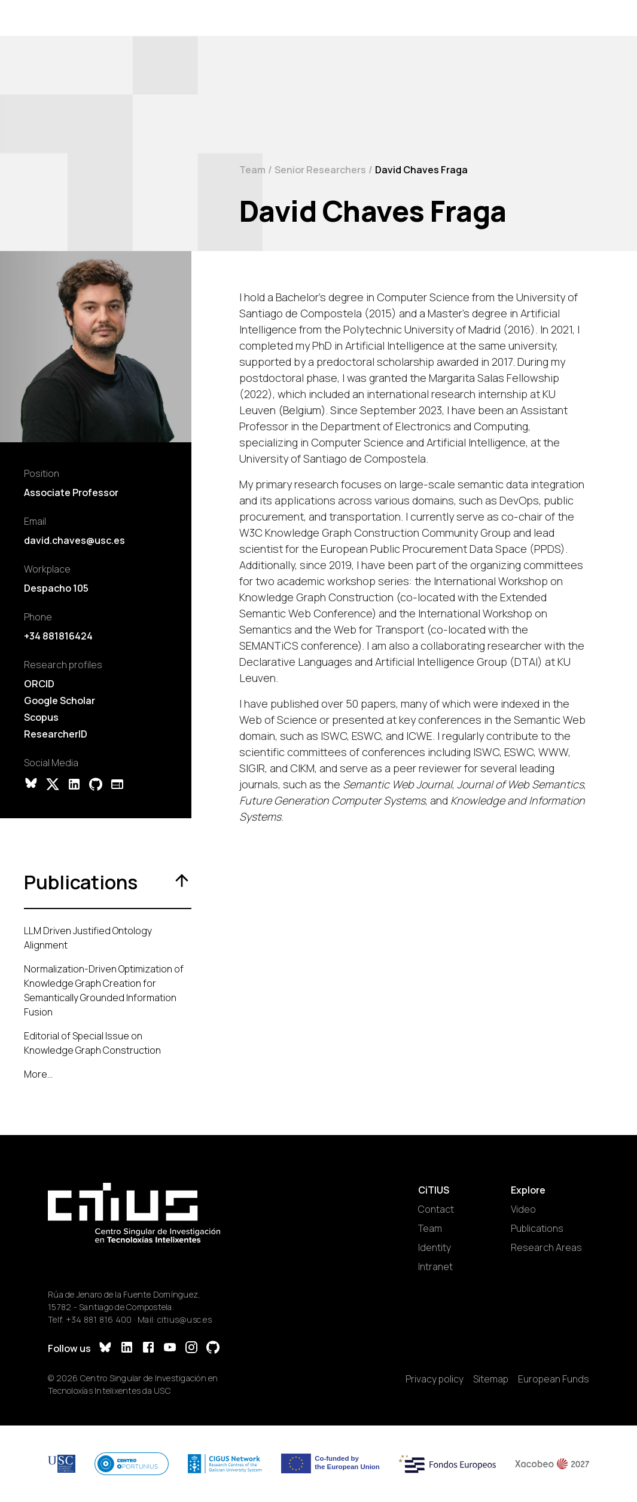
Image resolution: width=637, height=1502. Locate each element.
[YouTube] (170, 1348)
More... (38, 1074)
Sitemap (490, 1378)
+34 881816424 (58, 636)
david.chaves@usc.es (74, 540)
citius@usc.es (184, 1319)
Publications (537, 1228)
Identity (434, 1247)
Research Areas (546, 1247)
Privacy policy (435, 1378)
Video (523, 1209)
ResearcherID (55, 734)
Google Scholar (59, 700)
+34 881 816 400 (99, 1319)
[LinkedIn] (127, 1348)
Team (252, 169)
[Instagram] (191, 1348)
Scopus (41, 717)
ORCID (39, 683)
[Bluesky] (105, 1348)
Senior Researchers (320, 169)
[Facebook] (148, 1348)
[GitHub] (213, 1348)
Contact (436, 1209)
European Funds (553, 1378)
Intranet (435, 1266)
